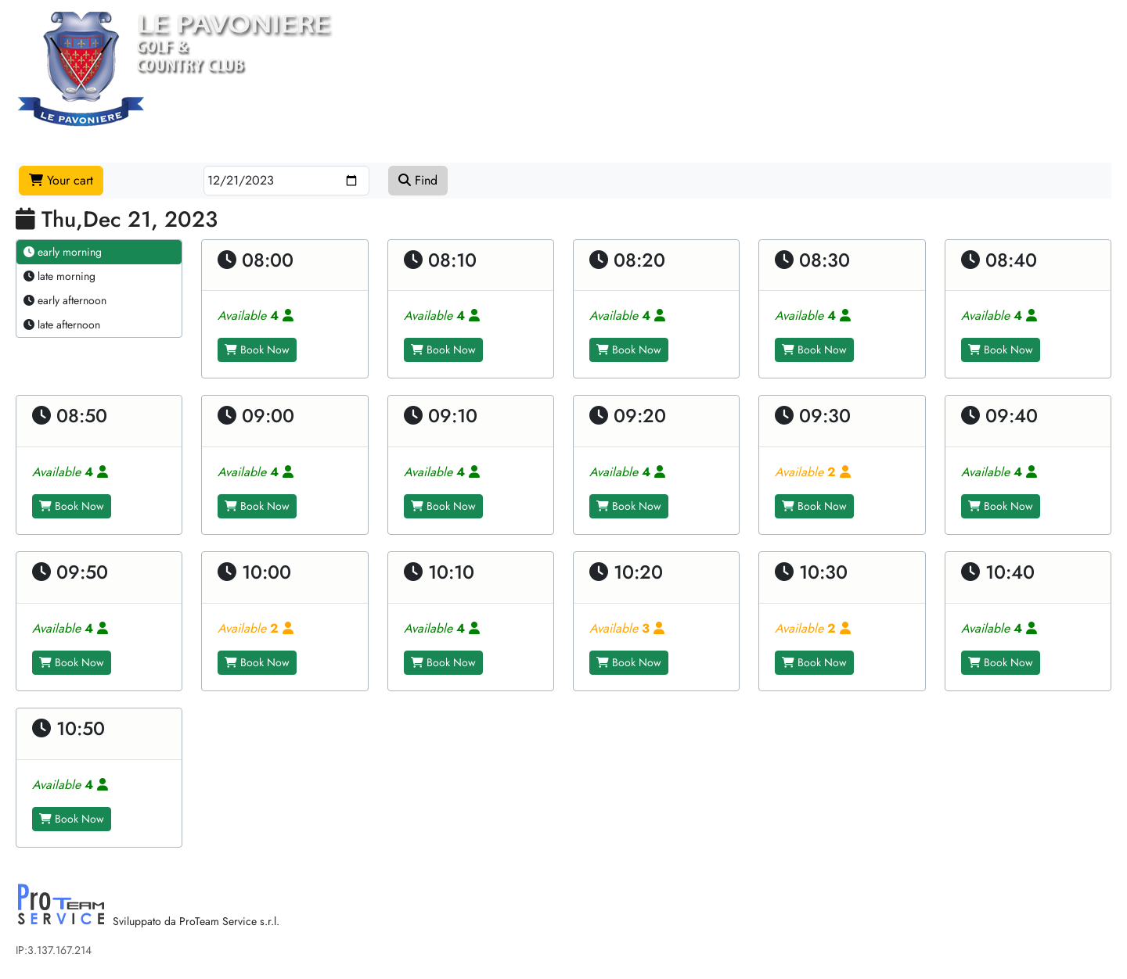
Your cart (61, 180)
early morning (62, 252)
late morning (59, 276)
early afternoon (64, 300)
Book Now (257, 349)
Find (417, 180)
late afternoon (61, 324)
